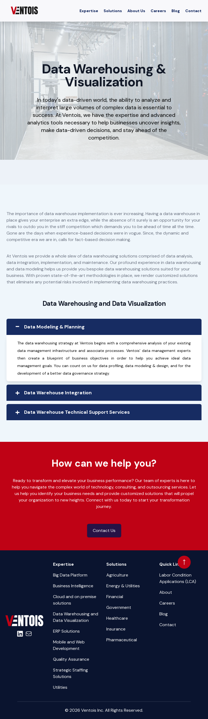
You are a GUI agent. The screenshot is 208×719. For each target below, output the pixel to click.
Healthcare (117, 618)
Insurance (116, 629)
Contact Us (104, 530)
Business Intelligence (73, 586)
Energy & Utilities (123, 586)
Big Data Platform (70, 575)
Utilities (60, 687)
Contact (193, 10)
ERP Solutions (66, 631)
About (165, 592)
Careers (158, 10)
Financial (114, 596)
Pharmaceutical (121, 640)
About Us (136, 10)
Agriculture (117, 575)
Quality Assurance (71, 659)
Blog (175, 10)
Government (118, 607)
